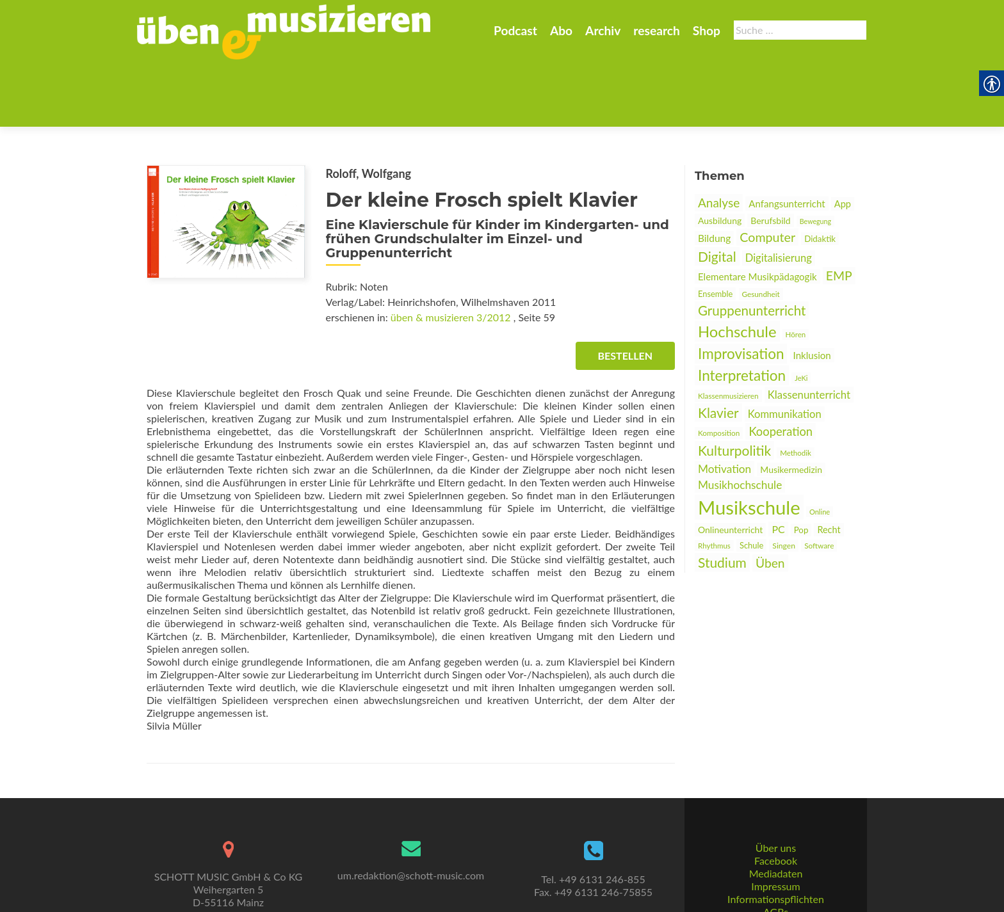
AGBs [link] (775, 864)
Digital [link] (717, 194)
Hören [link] (796, 272)
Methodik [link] (795, 390)
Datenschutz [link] (775, 877)
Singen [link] (783, 483)
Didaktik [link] (820, 176)
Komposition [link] (719, 370)
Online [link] (819, 449)
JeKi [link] (801, 315)
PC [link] (778, 466)
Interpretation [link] (742, 312)
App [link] (842, 141)
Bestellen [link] (625, 293)
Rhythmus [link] (714, 483)
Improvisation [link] (741, 291)
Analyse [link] (719, 139)
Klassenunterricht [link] (809, 332)
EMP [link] (839, 212)
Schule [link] (751, 482)
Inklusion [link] (812, 292)
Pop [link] (801, 467)
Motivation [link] (724, 406)
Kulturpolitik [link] (734, 388)
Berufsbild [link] (770, 157)
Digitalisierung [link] (778, 195)
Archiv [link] (602, 30)
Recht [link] (828, 466)
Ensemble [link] (715, 231)
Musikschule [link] (749, 444)
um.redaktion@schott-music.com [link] (410, 828)
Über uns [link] (776, 800)
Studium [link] (722, 500)
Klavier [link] (718, 350)
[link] (283, 31)
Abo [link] (561, 30)
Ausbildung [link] (719, 157)
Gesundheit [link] (761, 231)
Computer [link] (767, 174)
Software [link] (819, 483)
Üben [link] (770, 500)
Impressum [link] (775, 839)
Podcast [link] (515, 30)
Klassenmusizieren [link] (728, 333)
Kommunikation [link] (785, 351)
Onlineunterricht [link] (730, 466)
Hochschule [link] (737, 268)
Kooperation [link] (781, 369)
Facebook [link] (775, 813)
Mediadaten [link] (776, 826)
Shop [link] (706, 30)
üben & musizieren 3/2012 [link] (451, 254)
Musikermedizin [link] (791, 406)
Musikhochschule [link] (740, 422)
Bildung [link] (714, 175)
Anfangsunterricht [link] (787, 141)
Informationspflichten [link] (775, 851)
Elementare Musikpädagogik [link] (757, 214)
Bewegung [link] (815, 158)
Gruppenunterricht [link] (752, 247)
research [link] (656, 30)
